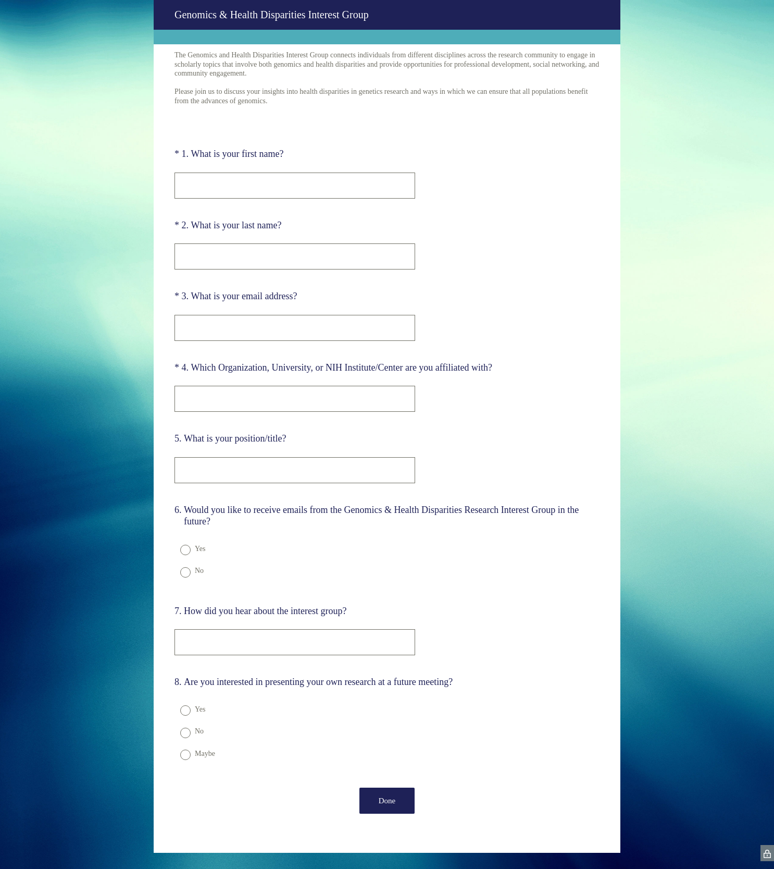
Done (387, 801)
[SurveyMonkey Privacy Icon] (767, 853)
